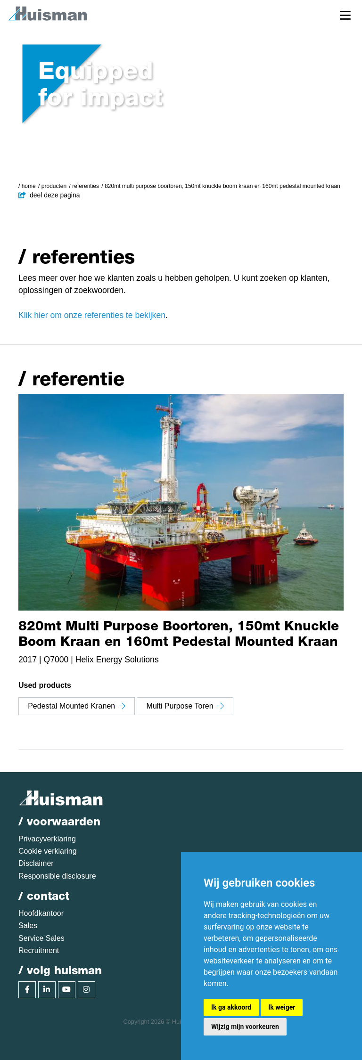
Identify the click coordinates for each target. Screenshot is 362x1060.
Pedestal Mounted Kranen (76, 706)
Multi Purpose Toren (185, 706)
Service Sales (41, 938)
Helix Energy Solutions (117, 659)
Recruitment (38, 950)
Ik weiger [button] (281, 1007)
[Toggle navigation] (345, 15)
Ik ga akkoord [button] (231, 1007)
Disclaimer (36, 863)
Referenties (85, 186)
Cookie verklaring (47, 851)
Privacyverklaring (47, 839)
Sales (27, 925)
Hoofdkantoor (41, 913)
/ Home (27, 186)
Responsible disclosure (57, 876)
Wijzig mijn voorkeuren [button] (245, 1026)
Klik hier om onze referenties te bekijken (91, 315)
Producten (53, 186)
